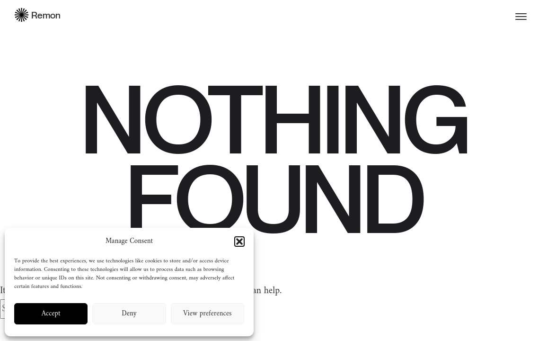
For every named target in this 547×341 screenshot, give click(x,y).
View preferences (207, 313)
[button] (239, 241)
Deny (129, 313)
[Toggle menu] (521, 16)
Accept (51, 313)
